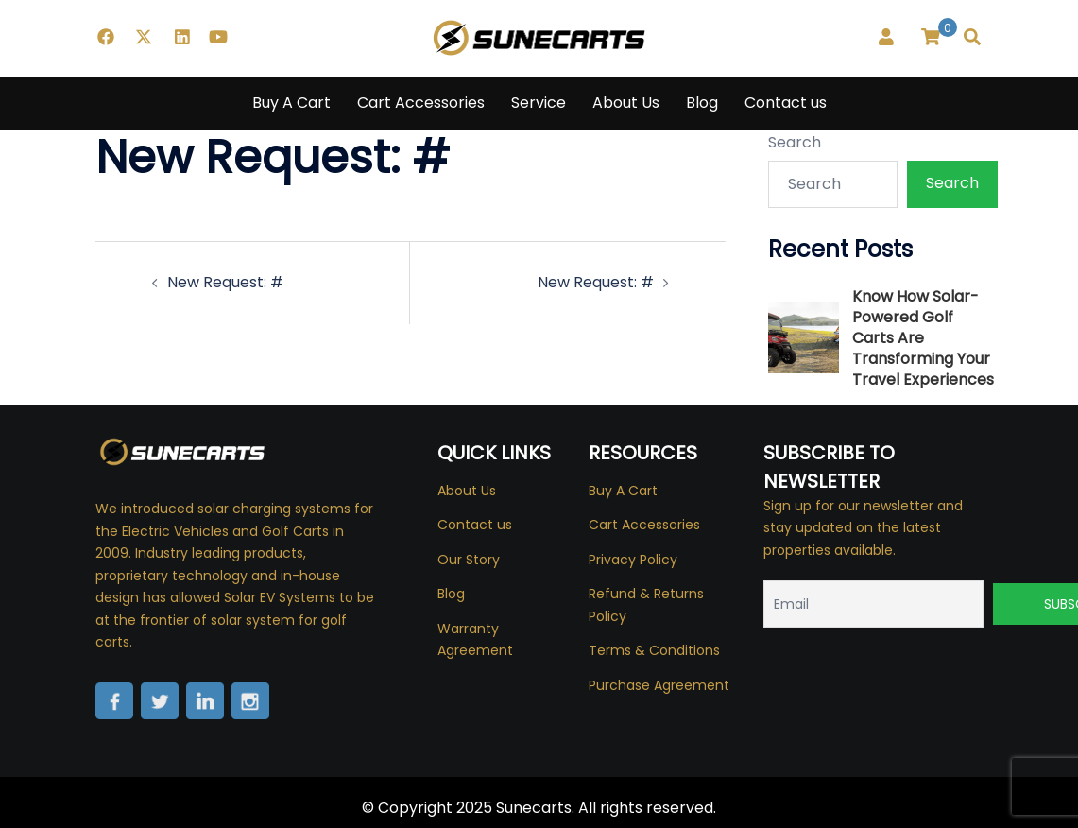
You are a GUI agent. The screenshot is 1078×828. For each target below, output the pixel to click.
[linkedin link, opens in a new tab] (180, 36)
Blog (702, 102)
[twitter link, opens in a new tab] (142, 36)
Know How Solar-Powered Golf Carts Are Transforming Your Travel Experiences (923, 338)
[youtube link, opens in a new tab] (218, 36)
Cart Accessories (421, 102)
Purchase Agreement (659, 685)
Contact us (785, 102)
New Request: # (225, 282)
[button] (973, 37)
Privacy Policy (633, 559)
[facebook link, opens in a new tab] (104, 36)
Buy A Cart (291, 102)
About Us (625, 102)
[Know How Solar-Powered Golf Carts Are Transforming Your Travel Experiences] (803, 337)
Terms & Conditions (654, 650)
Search (794, 142)
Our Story (468, 559)
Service (538, 102)
